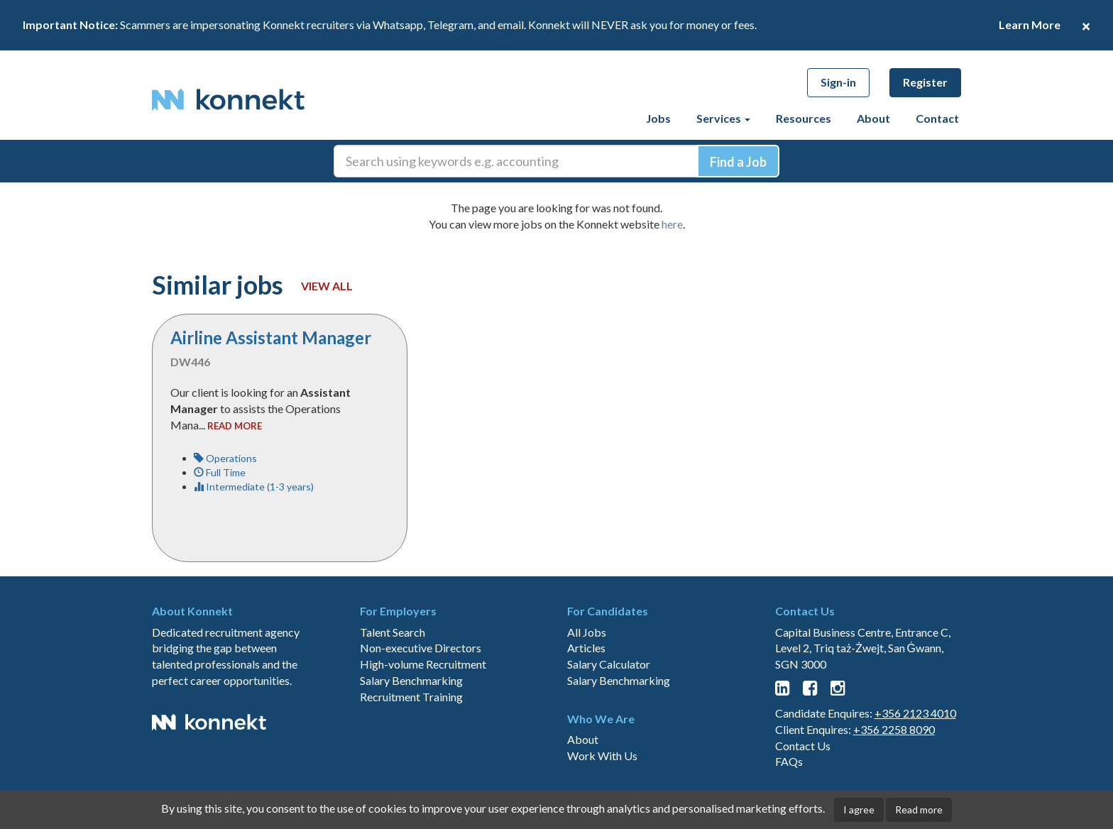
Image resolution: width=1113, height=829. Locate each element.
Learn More (1029, 24)
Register (925, 82)
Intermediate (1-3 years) (254, 487)
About (873, 118)
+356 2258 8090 (894, 729)
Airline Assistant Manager (270, 337)
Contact (937, 118)
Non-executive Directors (420, 647)
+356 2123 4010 (915, 713)
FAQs (789, 761)
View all (327, 285)
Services (723, 118)
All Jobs (586, 632)
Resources (803, 118)
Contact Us (802, 745)
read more (234, 426)
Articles (586, 647)
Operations (225, 458)
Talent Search (392, 632)
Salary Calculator (608, 664)
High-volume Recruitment (423, 664)
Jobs (658, 118)
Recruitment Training (411, 696)
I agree (858, 809)
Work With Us (602, 755)
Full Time (220, 472)
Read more (919, 809)
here (672, 224)
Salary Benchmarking (411, 680)
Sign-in (838, 82)
